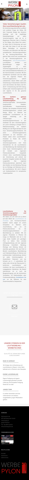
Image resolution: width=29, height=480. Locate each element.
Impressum (4, 455)
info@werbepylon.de (7, 426)
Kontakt (3, 453)
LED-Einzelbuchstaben (19, 60)
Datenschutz (4, 457)
